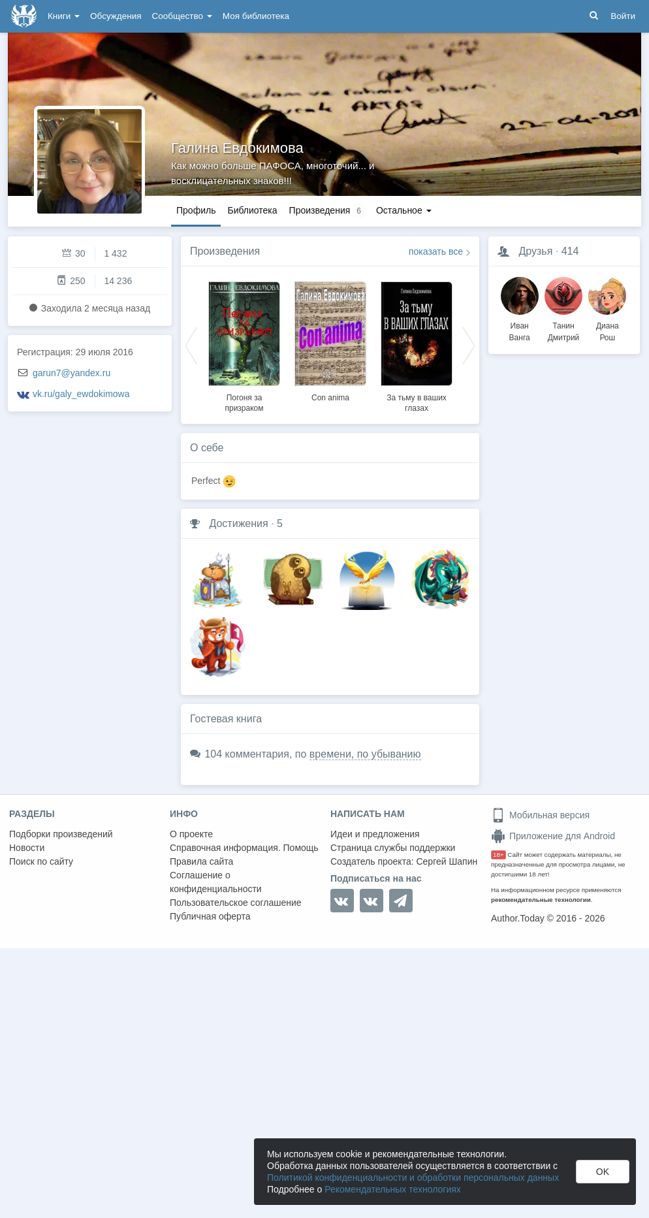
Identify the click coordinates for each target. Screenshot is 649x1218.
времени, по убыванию (365, 754)
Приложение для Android (553, 836)
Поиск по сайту (41, 861)
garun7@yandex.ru (71, 373)
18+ (498, 854)
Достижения (238, 523)
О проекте (191, 834)
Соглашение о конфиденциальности (216, 882)
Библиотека (252, 210)
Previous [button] (191, 344)
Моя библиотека (256, 16)
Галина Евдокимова (237, 148)
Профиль (195, 210)
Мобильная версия (540, 815)
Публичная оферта (210, 916)
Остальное (404, 210)
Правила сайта (201, 861)
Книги (64, 16)
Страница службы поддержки (392, 847)
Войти (622, 16)
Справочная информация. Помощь (244, 847)
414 (570, 251)
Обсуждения (115, 16)
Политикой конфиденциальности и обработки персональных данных (413, 1177)
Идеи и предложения (375, 834)
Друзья (535, 251)
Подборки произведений (61, 834)
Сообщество (182, 16)
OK (602, 1171)
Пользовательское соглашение (236, 902)
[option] (244, 344)
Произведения (225, 251)
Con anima (330, 397)
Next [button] (468, 344)
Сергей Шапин (446, 861)
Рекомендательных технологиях (392, 1189)
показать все (436, 251)
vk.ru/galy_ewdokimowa (81, 394)
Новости (26, 847)
